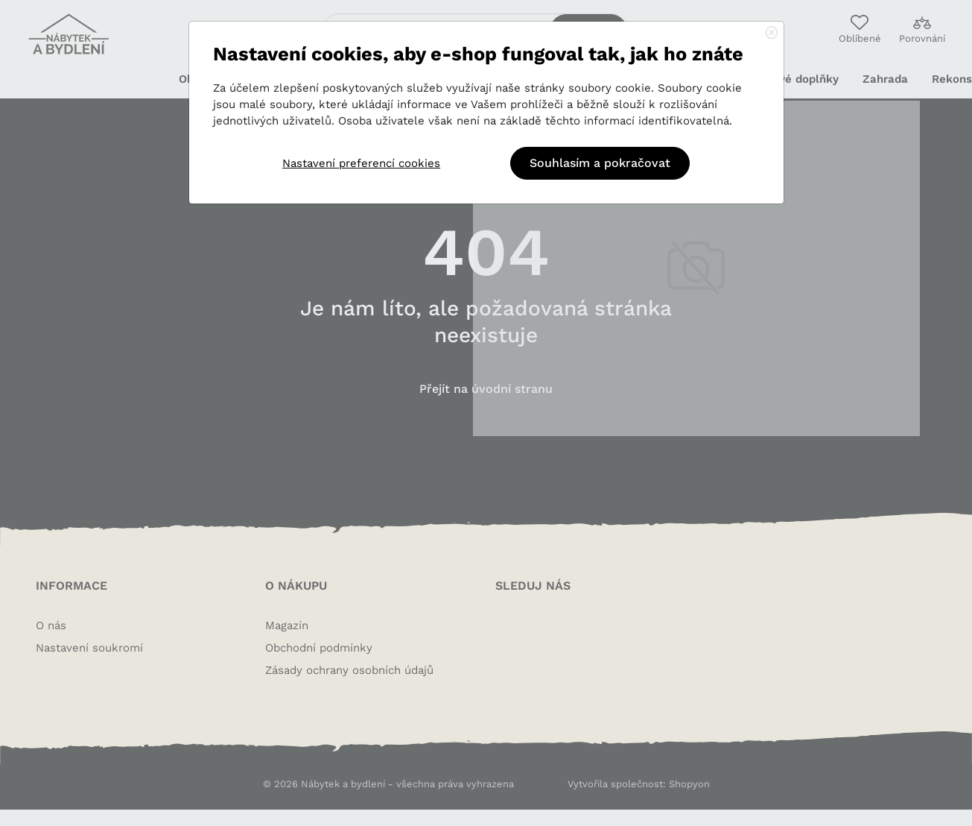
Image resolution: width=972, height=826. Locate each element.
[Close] (771, 33)
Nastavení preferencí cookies (361, 163)
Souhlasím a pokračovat (600, 163)
